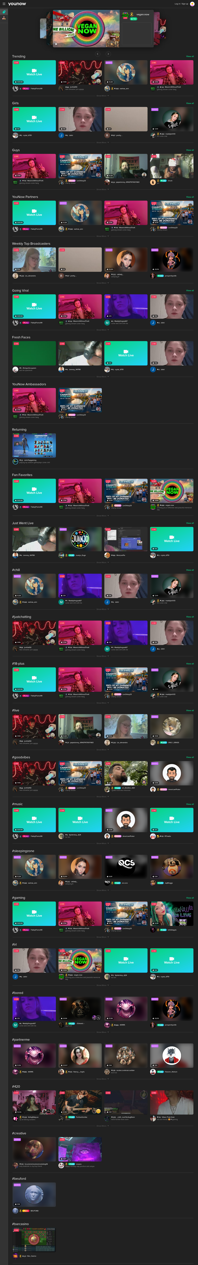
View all (190, 56)
